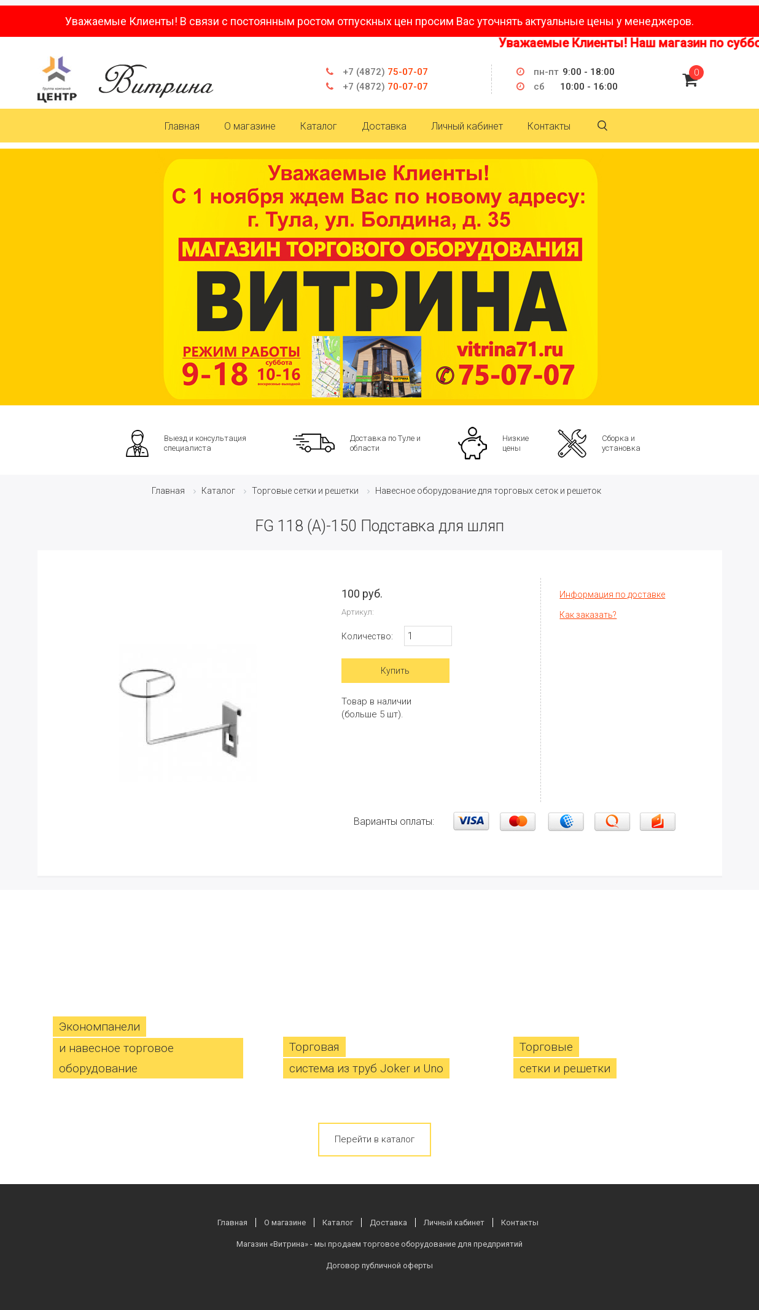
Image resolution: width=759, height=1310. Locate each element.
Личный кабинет (467, 126)
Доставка (384, 126)
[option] (379, 277)
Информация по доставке (612, 594)
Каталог (318, 126)
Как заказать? (588, 615)
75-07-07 (385, 71)
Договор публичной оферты (379, 1265)
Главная (182, 126)
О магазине (250, 126)
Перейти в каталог (375, 1139)
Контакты (548, 126)
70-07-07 (385, 86)
